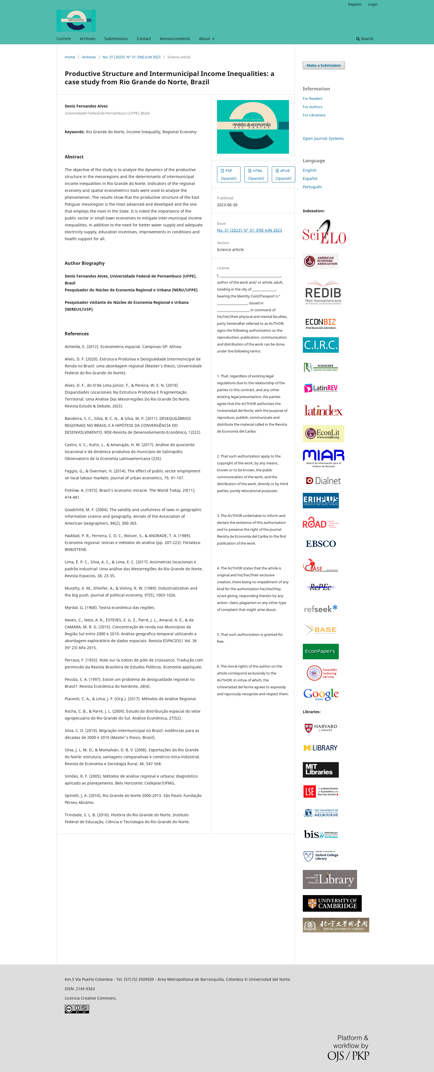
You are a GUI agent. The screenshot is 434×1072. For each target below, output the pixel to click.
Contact (144, 38)
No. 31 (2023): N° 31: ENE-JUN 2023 (132, 56)
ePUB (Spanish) (283, 174)
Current (63, 38)
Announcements (175, 38)
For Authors (312, 106)
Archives (87, 38)
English (310, 170)
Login (373, 4)
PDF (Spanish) (229, 174)
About (205, 38)
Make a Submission (324, 65)
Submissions (116, 38)
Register (355, 4)
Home (70, 56)
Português (312, 186)
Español (310, 178)
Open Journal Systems (323, 138)
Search (365, 38)
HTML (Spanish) (256, 174)
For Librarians (314, 115)
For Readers (312, 98)
